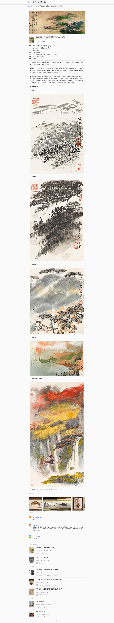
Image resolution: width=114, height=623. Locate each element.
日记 (28, 2)
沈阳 (36, 6)
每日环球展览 (30, 6)
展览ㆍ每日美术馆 (39, 2)
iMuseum (61, 621)
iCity (21, 2)
